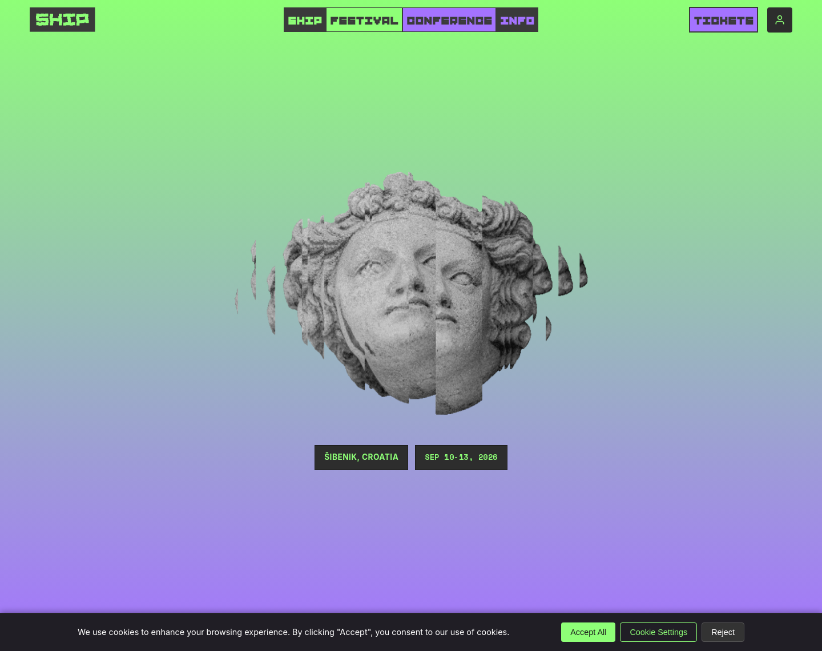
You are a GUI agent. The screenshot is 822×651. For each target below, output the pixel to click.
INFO (517, 21)
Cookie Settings (658, 632)
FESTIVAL (364, 21)
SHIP (305, 21)
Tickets (724, 21)
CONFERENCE (449, 21)
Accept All (588, 632)
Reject (723, 632)
